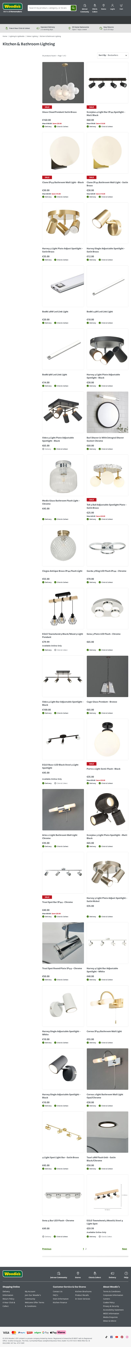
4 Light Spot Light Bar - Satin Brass (60, 1157)
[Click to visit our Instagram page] (127, 1336)
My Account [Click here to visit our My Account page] (30, 1291)
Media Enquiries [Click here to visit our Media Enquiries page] (110, 1317)
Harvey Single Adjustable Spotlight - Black (61, 1096)
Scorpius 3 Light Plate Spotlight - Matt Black (107, 837)
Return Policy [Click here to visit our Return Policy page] (8, 1299)
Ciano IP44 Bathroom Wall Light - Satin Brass (107, 184)
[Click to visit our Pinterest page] (122, 1336)
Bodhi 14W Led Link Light (100, 312)
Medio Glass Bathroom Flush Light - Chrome (61, 502)
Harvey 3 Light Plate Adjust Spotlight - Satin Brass (62, 250)
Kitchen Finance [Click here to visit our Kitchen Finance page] (60, 1302)
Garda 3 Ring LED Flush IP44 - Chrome (106, 571)
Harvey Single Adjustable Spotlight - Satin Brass (106, 250)
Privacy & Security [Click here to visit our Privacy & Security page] (111, 1306)
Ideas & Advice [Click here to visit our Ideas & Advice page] (109, 1321)
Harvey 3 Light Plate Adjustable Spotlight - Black (103, 376)
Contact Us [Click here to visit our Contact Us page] (57, 1291)
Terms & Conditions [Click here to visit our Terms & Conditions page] (112, 1291)
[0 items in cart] (121, 7)
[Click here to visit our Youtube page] (116, 1336)
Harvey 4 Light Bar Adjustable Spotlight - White (102, 970)
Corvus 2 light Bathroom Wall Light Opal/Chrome (105, 1096)
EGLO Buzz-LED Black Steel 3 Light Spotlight (60, 766)
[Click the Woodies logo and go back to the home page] (12, 8)
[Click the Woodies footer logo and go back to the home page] (12, 1275)
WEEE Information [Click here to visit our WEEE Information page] (111, 1313)
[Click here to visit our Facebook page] (111, 1336)
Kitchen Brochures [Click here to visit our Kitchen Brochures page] (83, 1291)
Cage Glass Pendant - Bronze (102, 702)
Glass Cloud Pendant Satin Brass (59, 112)
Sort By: (113, 55)
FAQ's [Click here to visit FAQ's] (55, 1295)
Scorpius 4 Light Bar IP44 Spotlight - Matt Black (106, 114)
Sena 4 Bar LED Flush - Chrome (58, 1220)
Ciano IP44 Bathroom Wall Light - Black (63, 182)
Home (5, 36)
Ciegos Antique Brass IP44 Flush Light (62, 571)
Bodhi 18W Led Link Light (55, 312)
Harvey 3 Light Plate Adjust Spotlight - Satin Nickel (107, 900)
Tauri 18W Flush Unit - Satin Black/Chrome (101, 1159)
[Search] (73, 8)
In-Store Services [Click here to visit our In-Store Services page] (82, 1299)
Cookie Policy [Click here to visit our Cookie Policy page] (109, 1302)
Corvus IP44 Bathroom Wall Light (104, 1031)
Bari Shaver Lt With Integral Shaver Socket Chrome (105, 439)
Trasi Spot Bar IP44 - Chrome (57, 902)
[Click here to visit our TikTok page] (106, 1336)
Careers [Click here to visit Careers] (106, 1299)
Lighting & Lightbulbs (17, 36)
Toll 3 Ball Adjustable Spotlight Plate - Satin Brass (107, 506)
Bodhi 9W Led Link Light (54, 375)
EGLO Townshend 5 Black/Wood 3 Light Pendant (62, 636)
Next (124, 1249)
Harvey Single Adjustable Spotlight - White (61, 1033)
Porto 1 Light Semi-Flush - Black (103, 769)
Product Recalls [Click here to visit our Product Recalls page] (82, 1295)
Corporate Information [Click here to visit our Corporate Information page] (113, 1295)
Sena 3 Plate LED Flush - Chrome (104, 634)
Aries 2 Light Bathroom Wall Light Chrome (59, 837)
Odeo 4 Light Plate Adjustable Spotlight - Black (58, 439)
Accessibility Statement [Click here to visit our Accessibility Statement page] (113, 1310)
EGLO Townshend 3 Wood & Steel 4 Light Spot (105, 1222)
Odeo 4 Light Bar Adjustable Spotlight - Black (63, 703)
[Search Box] (52, 8)
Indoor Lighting (32, 36)
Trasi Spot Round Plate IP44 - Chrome (62, 968)
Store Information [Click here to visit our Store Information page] (61, 1299)
